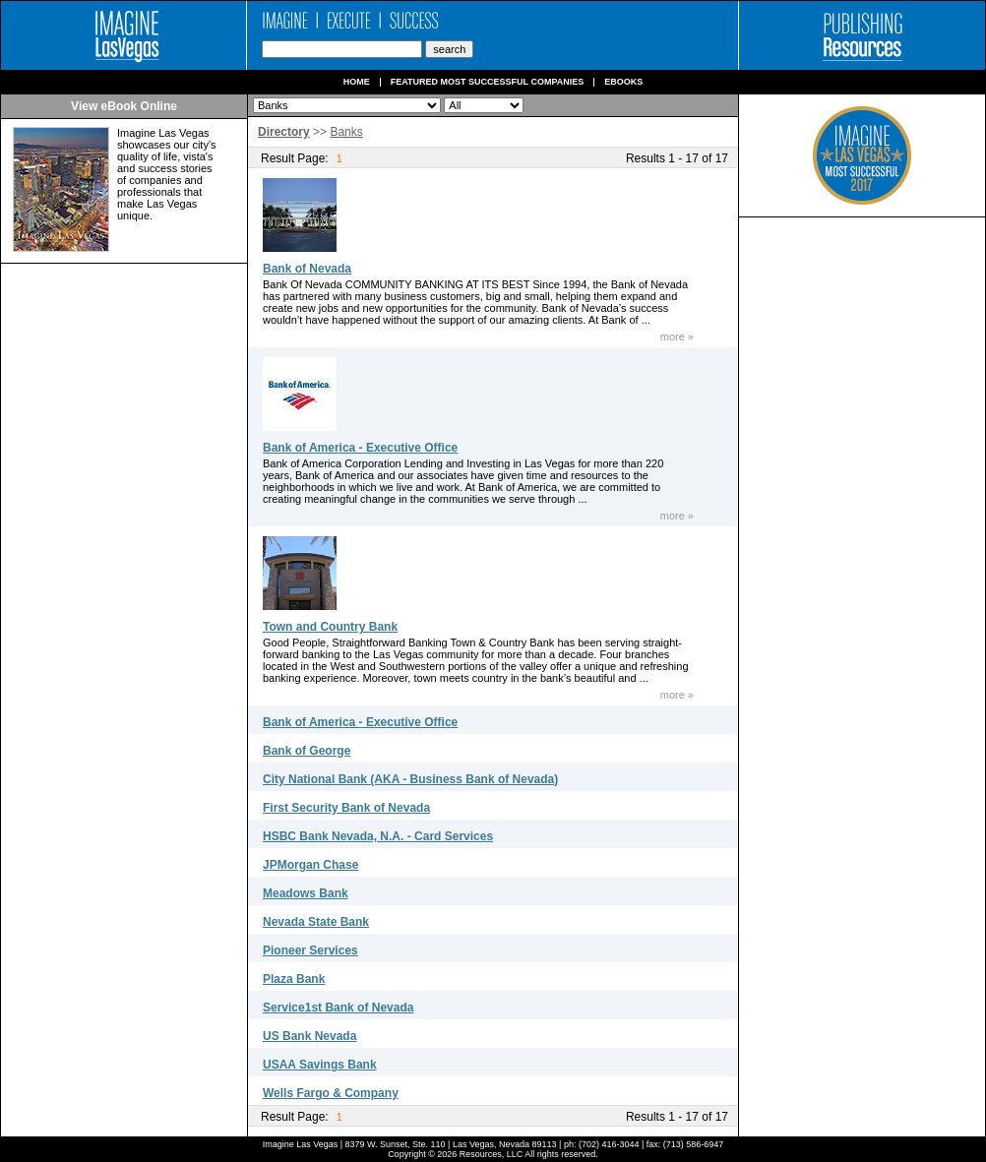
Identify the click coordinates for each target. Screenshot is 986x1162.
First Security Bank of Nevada (346, 808)
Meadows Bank (305, 893)
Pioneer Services (310, 950)
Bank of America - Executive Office (360, 448)
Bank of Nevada (307, 268)
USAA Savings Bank (320, 1064)
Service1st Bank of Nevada (338, 1007)
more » (677, 336)
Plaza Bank (294, 979)
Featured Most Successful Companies (488, 82)
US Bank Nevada (309, 1036)
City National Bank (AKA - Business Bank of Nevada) (410, 779)
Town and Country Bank (330, 627)
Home (356, 82)
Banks (346, 132)
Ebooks (623, 82)
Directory (284, 132)
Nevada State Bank (316, 922)
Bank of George (306, 751)
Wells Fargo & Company (331, 1093)
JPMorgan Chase (310, 865)
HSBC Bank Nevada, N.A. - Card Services (378, 836)
